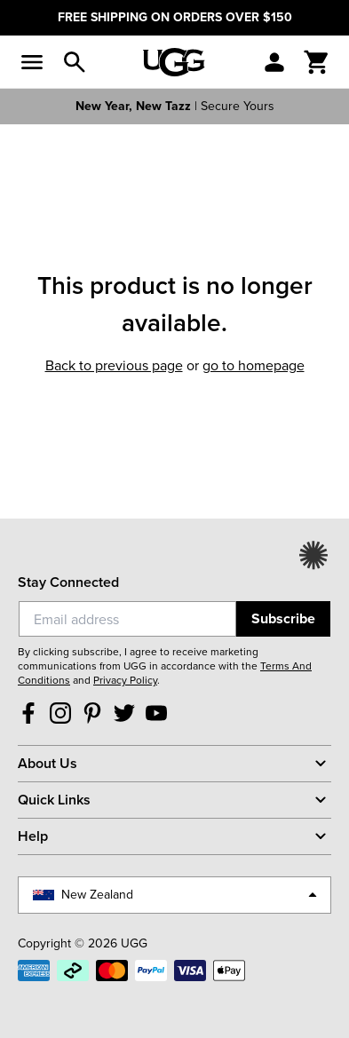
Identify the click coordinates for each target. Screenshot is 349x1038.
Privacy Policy (125, 680)
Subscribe (283, 618)
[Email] (127, 619)
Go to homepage (253, 365)
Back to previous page (114, 365)
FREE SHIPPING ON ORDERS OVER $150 (175, 17)
